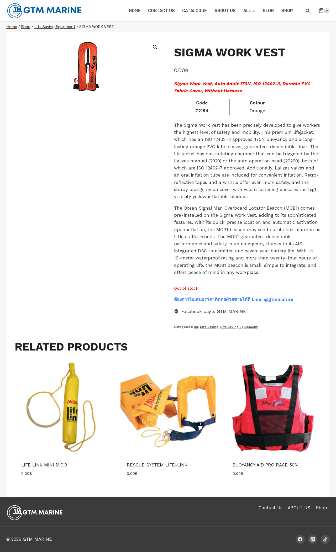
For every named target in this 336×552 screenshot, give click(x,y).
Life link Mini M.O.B (44, 465)
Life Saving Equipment (239, 327)
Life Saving (209, 327)
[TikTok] (325, 539)
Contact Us (270, 507)
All (196, 327)
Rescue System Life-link (157, 465)
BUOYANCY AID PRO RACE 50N (265, 465)
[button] (155, 47)
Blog (268, 10)
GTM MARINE (37, 539)
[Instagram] (312, 539)
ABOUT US (225, 10)
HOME (134, 10)
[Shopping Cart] (322, 11)
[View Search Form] (307, 11)
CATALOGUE (194, 10)
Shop (287, 10)
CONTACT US (161, 10)
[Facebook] (300, 539)
